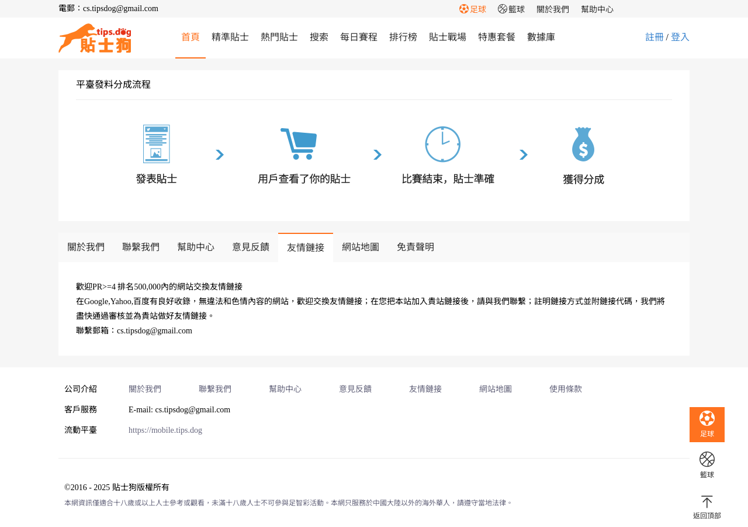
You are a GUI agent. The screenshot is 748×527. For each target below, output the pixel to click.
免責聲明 (415, 247)
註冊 (654, 37)
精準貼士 (230, 37)
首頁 (190, 37)
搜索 (319, 37)
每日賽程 (359, 37)
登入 (680, 37)
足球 (472, 9)
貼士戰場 (447, 37)
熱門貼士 (279, 37)
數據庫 (541, 37)
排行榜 (403, 37)
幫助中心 (597, 9)
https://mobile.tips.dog (165, 430)
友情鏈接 (305, 248)
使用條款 (565, 389)
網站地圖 (360, 247)
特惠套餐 (496, 37)
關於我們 (552, 9)
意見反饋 (250, 247)
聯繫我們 (141, 247)
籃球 (511, 9)
